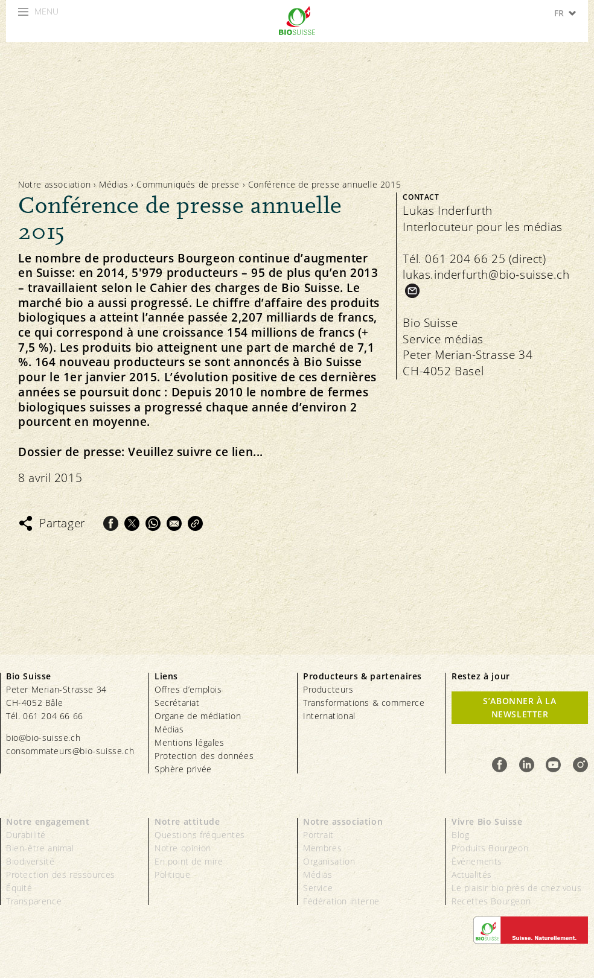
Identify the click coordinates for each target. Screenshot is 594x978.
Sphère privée (183, 769)
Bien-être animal (40, 848)
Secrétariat (177, 702)
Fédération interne (341, 901)
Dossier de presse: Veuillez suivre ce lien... (140, 452)
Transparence (34, 901)
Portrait (318, 834)
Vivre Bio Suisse (487, 821)
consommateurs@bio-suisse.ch (70, 751)
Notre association (54, 184)
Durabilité (26, 834)
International (329, 716)
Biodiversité (30, 861)
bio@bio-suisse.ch (43, 737)
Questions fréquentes (200, 834)
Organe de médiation (198, 716)
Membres (322, 848)
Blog (460, 834)
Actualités (472, 874)
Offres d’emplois (188, 689)
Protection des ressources (60, 874)
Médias (114, 184)
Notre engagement (48, 821)
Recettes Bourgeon (491, 901)
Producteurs (328, 689)
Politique (172, 874)
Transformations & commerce (364, 702)
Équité (19, 888)
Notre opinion (183, 848)
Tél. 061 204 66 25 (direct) (474, 259)
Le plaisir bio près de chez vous (516, 888)
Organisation (329, 861)
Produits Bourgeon (490, 848)
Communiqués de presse (188, 184)
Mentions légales (190, 742)
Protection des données (204, 755)
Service (318, 888)
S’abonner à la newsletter (519, 707)
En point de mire (189, 861)
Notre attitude (187, 821)
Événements (477, 861)
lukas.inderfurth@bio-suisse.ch (486, 274)
